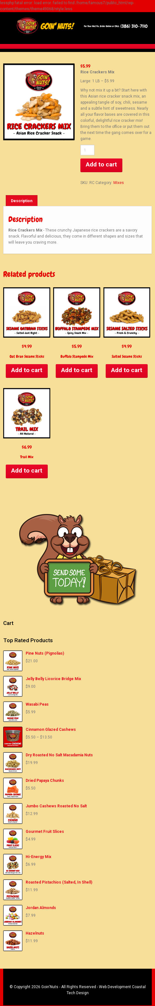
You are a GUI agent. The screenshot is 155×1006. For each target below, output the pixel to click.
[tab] (21, 201)
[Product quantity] (87, 150)
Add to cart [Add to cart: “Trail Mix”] (26, 471)
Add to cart (101, 164)
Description (21, 201)
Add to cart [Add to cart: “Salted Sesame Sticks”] (126, 370)
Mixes (118, 182)
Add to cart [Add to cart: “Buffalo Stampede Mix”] (76, 370)
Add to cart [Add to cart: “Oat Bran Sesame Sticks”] (26, 370)
